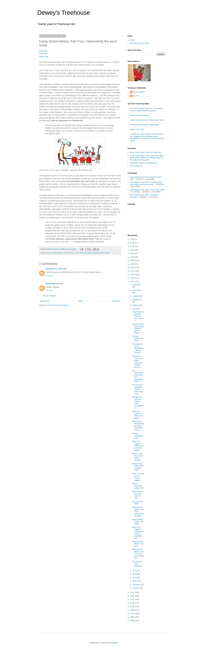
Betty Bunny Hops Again (139, 43)
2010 (132, 603)
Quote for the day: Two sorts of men (137, 495)
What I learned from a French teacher (138, 477)
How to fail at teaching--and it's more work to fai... (137, 389)
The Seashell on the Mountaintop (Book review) (137, 348)
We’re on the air (136, 166)
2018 (132, 267)
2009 (132, 606)
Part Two (43, 54)
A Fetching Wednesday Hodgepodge (144, 125)
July (134, 309)
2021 (132, 257)
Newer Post (44, 301)
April (135, 577)
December (137, 285)
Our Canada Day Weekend (137, 564)
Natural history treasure (139, 115)
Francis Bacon (69, 253)
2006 (132, 617)
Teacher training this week (138, 338)
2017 (132, 271)
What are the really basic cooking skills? (137, 467)
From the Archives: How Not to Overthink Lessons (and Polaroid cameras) (146, 109)
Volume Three (104, 253)
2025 (132, 243)
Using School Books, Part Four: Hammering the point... (138, 511)
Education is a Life (54, 269)
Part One (43, 51)
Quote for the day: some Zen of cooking (137, 457)
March (135, 581)
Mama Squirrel (52, 284)
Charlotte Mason (57, 253)
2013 (132, 592)
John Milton (80, 253)
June (135, 570)
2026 (132, 239)
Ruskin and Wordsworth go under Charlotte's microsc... (138, 425)
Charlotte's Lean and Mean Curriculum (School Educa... (137, 361)
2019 (132, 264)
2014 (132, 282)
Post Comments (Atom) (59, 305)
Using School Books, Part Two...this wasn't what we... (138, 553)
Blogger (114, 643)
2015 (132, 278)
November (137, 290)
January (136, 588)
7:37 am (49, 290)
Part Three (43, 56)
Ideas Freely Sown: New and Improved (145, 152)
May (134, 574)
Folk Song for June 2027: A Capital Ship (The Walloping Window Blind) (146, 183)
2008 (132, 610)
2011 (132, 599)
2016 (132, 275)
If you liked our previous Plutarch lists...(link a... (138, 316)
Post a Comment (49, 296)
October (136, 296)
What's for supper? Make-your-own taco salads (138, 445)
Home (80, 301)
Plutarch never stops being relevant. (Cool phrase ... (138, 328)
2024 (132, 246)
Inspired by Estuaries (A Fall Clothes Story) (147, 120)
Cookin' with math (137, 129)
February (136, 584)
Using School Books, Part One (138, 544)
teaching (95, 253)
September (137, 300)
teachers (88, 253)
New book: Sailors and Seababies (143, 163)
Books (48, 253)
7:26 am (49, 276)
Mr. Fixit (136, 96)
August (136, 305)
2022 (132, 253)
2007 (132, 614)
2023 (132, 250)
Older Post (116, 301)
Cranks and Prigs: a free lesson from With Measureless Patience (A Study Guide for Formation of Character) (146, 158)
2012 (132, 596)
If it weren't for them (137, 503)
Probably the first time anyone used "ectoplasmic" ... (138, 402)
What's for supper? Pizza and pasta (137, 414)
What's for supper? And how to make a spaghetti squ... (137, 532)
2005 (132, 621)
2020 (132, 260)
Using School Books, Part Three (138, 521)
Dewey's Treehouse (63, 12)
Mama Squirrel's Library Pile (137, 486)
